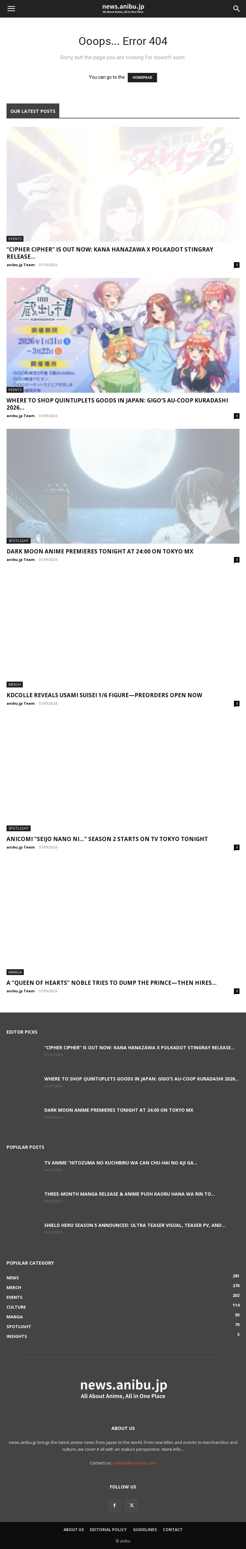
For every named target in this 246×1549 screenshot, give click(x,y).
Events (15, 238)
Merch (14, 684)
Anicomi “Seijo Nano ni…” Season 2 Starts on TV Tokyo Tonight (107, 839)
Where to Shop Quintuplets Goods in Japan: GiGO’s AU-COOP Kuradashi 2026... (117, 404)
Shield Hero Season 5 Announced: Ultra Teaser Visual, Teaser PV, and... (134, 1225)
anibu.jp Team (21, 264)
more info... (173, 1449)
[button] (11, 9)
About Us (74, 1529)
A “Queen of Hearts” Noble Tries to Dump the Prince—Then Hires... (112, 982)
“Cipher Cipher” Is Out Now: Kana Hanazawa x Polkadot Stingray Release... (110, 253)
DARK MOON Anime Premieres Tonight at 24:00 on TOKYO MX (100, 551)
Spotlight (18, 540)
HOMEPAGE (142, 77)
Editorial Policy (108, 1529)
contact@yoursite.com (134, 1463)
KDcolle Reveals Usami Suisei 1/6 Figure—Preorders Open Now (104, 695)
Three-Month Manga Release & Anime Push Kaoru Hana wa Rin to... (129, 1194)
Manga (15, 972)
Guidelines (145, 1529)
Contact (172, 1529)
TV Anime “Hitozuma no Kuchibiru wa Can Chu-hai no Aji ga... (120, 1163)
